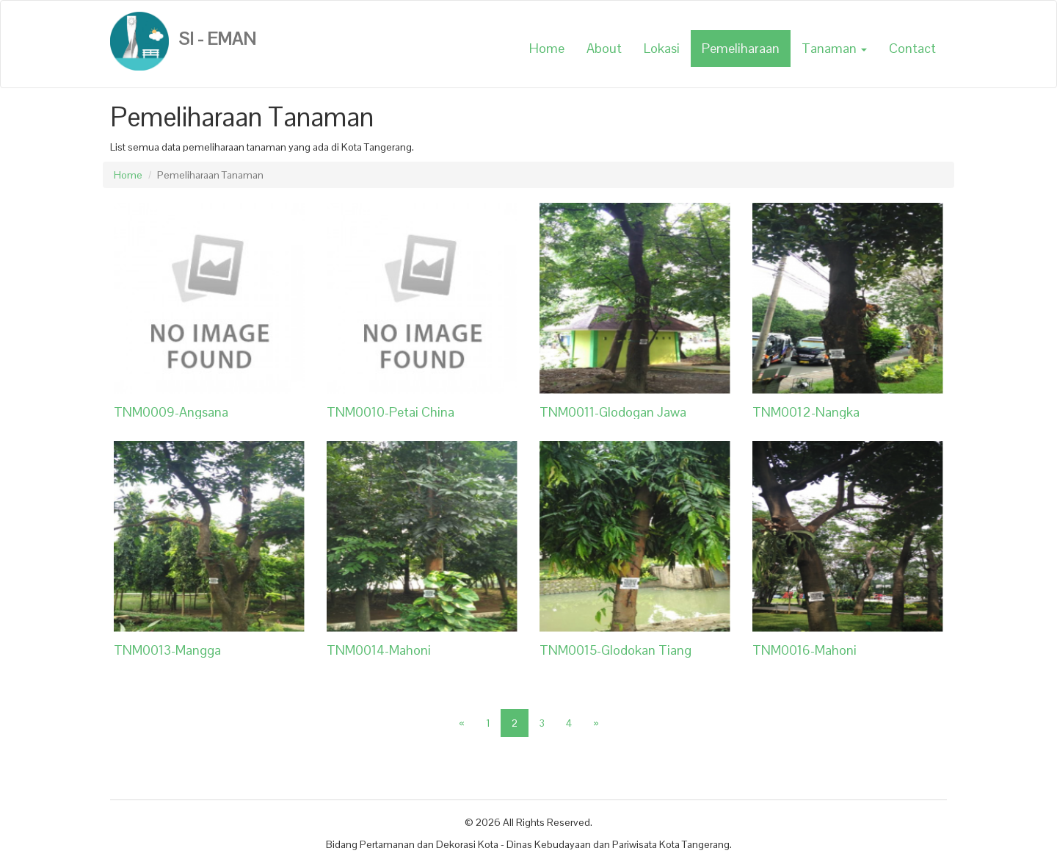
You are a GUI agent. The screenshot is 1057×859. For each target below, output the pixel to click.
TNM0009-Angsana (171, 411)
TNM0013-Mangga (167, 649)
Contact (912, 48)
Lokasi (662, 48)
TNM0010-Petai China (390, 411)
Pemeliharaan (741, 48)
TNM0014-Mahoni (379, 649)
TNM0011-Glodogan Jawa (613, 411)
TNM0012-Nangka (806, 411)
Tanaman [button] (834, 48)
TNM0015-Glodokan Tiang (615, 649)
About (604, 48)
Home (546, 48)
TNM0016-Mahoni (804, 649)
